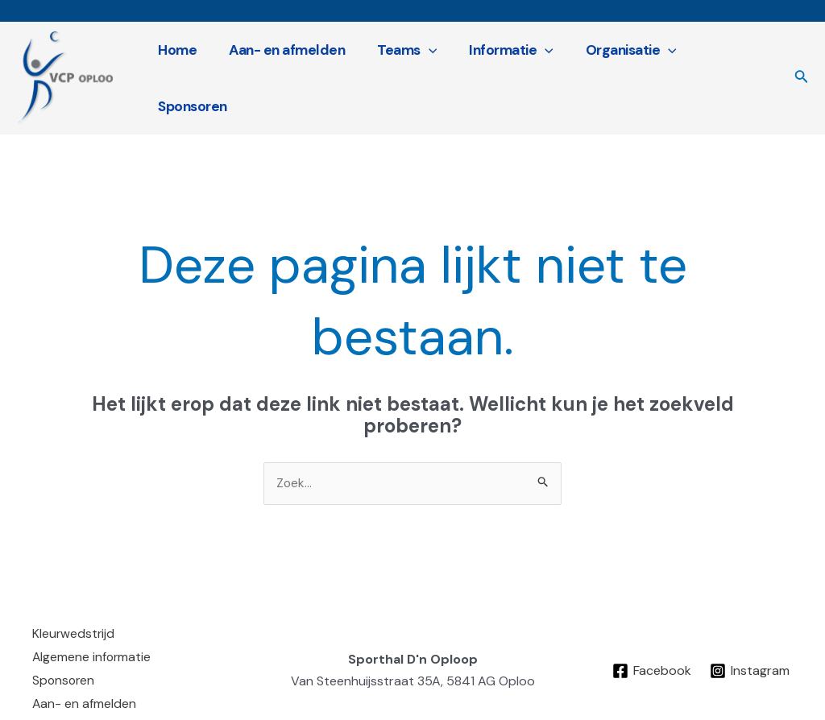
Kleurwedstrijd (74, 618)
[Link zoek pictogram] (801, 70)
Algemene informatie (92, 640)
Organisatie (620, 70)
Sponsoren (730, 70)
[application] (426, 70)
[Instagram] (751, 653)
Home (183, 70)
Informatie (505, 70)
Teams (405, 70)
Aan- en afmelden (288, 70)
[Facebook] (651, 653)
